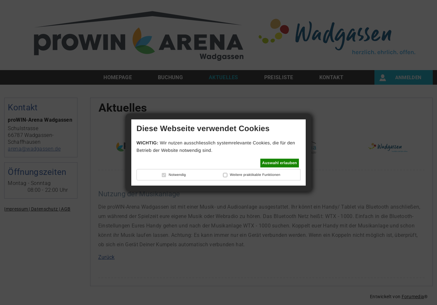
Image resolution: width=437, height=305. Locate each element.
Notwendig (177, 175)
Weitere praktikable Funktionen (255, 175)
